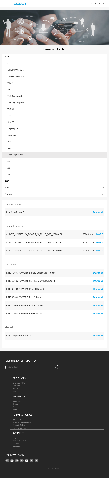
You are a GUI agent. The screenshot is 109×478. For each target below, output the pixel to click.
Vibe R (10, 83)
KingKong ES (18, 386)
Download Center (19, 440)
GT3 (9, 161)
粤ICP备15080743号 (54, 469)
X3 (8, 168)
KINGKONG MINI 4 (15, 76)
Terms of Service (19, 428)
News (15, 410)
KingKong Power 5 (15, 155)
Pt (103, 4)
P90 (9, 142)
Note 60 (10, 122)
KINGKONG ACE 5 (15, 70)
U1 (8, 174)
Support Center (18, 446)
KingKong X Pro (19, 383)
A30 (14, 391)
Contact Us (17, 443)
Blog (14, 407)
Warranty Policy (19, 425)
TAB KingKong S (14, 96)
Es (99, 4)
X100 (9, 115)
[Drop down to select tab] (5, 3)
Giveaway (16, 404)
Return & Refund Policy (22, 422)
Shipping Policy (19, 419)
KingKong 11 (12, 135)
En (95, 4)
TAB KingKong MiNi (15, 102)
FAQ (14, 438)
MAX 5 (15, 389)
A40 (9, 148)
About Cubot (17, 401)
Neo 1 (10, 89)
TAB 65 (10, 109)
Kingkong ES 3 (13, 129)
